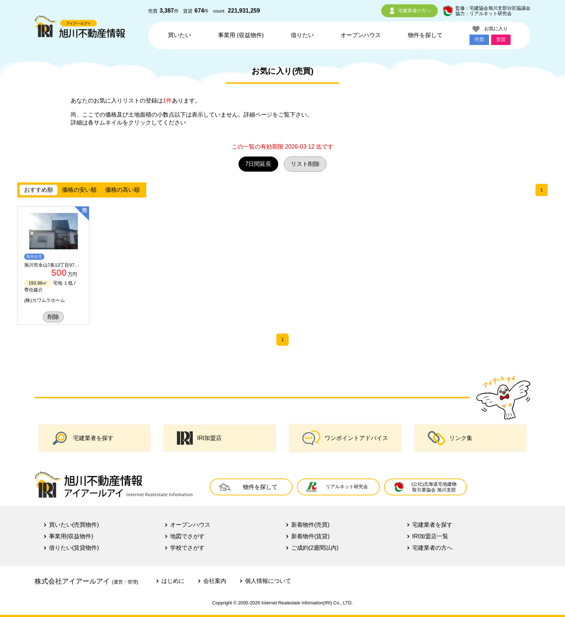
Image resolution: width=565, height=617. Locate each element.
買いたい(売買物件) (74, 525)
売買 (479, 39)
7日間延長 (258, 164)
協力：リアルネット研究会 (483, 13)
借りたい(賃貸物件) (74, 548)
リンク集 (450, 438)
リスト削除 (305, 164)
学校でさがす (187, 548)
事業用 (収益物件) (241, 35)
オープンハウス (361, 35)
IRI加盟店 (199, 438)
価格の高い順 (122, 190)
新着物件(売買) (310, 525)
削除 (53, 317)
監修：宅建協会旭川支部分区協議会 (492, 8)
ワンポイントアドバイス (345, 438)
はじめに (172, 581)
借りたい (302, 35)
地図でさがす (187, 536)
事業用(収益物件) (71, 536)
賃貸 (501, 39)
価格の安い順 (79, 190)
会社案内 (214, 581)
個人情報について (268, 581)
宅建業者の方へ (409, 11)
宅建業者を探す (83, 438)
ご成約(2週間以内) (315, 548)
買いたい (179, 35)
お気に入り (490, 29)
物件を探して (425, 35)
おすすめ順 (38, 190)
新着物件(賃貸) (310, 536)
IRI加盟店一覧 (430, 536)
